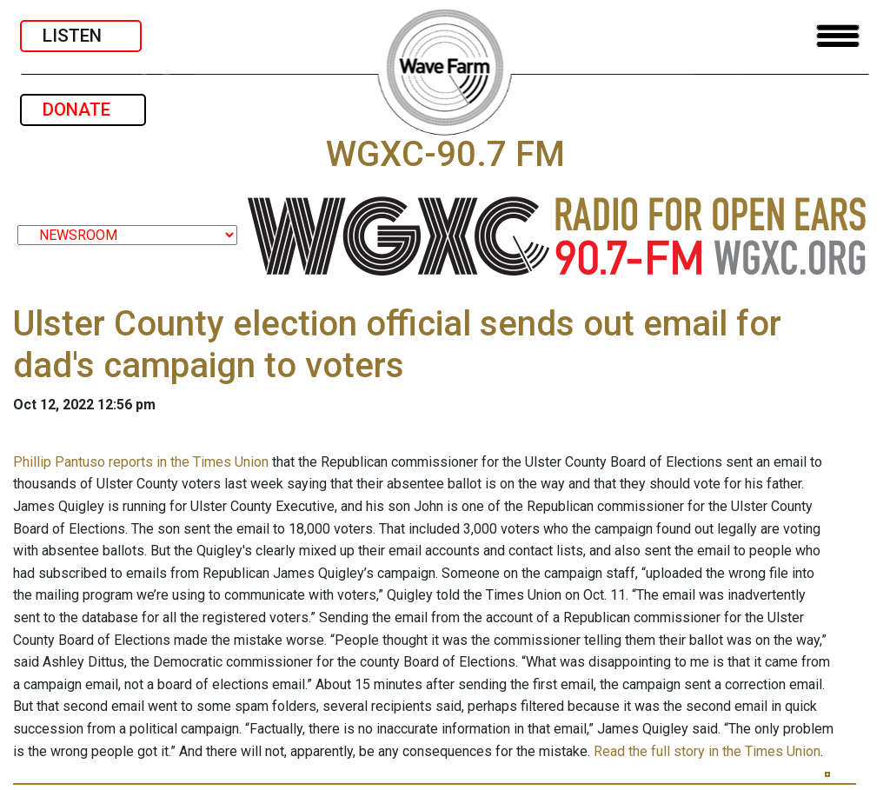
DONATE (83, 109)
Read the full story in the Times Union (707, 751)
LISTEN (81, 35)
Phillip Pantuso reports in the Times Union (141, 462)
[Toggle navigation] (838, 36)
